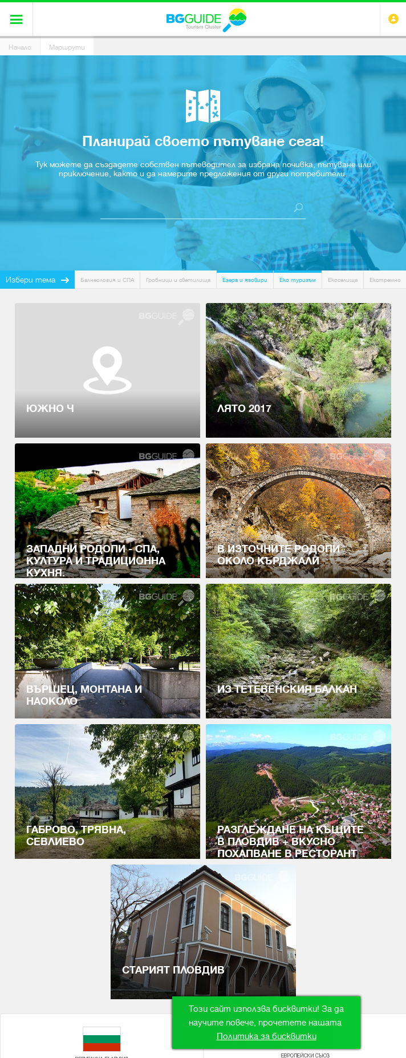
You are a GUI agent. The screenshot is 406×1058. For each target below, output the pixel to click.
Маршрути (67, 47)
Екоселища (343, 280)
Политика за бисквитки (266, 1036)
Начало (20, 47)
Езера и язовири (244, 280)
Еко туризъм (297, 280)
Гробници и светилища (178, 280)
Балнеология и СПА (107, 280)
